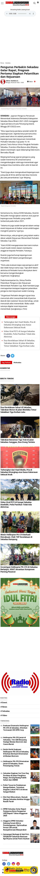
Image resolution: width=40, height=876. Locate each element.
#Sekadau (17, 362)
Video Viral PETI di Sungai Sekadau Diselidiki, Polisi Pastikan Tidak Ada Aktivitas (19, 334)
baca (30, 81)
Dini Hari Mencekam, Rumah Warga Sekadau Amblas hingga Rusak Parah (16, 799)
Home (2, 63)
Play (33, 870)
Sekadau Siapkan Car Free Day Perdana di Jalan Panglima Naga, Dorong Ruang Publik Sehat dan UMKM (16, 776)
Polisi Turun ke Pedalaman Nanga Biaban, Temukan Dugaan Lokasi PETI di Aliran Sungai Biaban (15, 788)
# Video (4, 715)
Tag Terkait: (6, 362)
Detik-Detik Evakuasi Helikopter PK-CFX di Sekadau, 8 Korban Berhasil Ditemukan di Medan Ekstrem (16, 752)
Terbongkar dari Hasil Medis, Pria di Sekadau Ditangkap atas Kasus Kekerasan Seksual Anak (19, 325)
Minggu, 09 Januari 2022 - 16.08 (14, 82)
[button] (38, 1)
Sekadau (7, 63)
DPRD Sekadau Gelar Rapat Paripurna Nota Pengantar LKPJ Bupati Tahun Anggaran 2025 (15, 812)
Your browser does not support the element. (20, 14)
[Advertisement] (20, 39)
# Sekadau (5, 711)
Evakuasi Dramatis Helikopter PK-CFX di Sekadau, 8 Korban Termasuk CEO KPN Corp (16, 727)
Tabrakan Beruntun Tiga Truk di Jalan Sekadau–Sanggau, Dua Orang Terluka (18, 441)
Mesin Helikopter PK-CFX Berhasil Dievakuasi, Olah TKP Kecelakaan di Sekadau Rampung (16, 537)
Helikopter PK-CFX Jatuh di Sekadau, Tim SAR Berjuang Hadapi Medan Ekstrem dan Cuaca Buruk (15, 740)
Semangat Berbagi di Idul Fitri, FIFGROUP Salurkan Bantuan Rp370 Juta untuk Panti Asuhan (16, 836)
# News (4, 707)
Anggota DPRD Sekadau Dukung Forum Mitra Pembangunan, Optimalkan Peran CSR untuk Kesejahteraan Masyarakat (15, 825)
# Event (4, 702)
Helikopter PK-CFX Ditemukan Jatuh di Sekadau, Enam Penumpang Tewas (16, 763)
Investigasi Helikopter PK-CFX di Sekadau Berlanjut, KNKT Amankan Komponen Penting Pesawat (19, 569)
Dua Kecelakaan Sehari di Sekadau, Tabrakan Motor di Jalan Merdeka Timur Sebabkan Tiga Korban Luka (19, 343)
